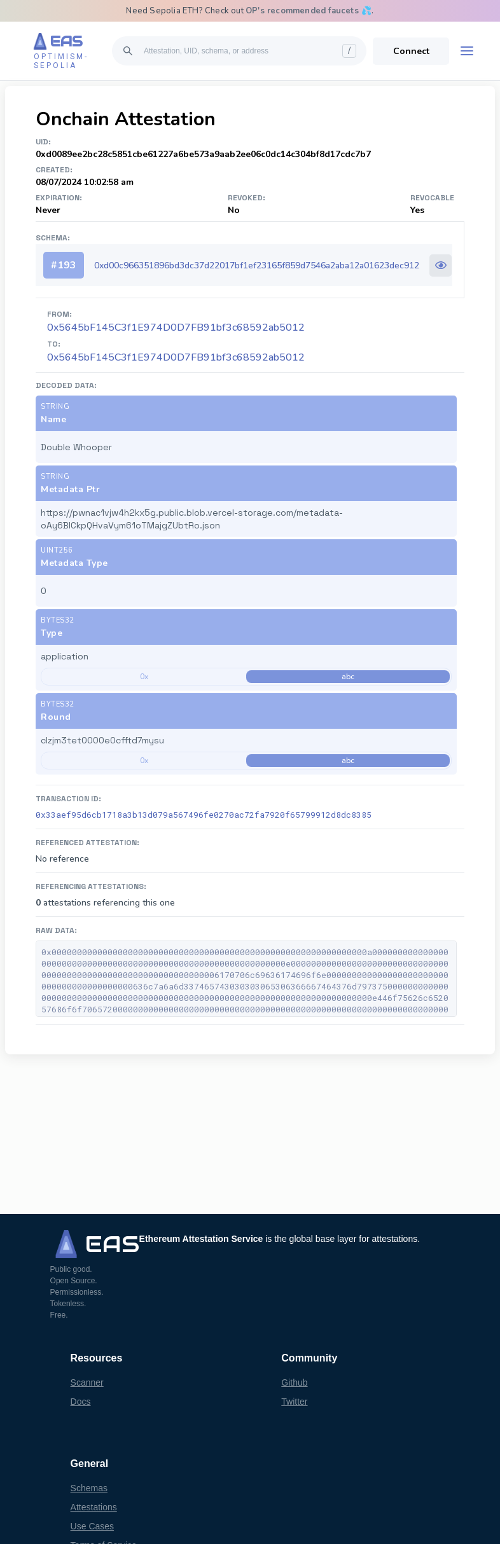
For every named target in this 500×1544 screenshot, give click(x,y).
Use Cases (92, 1526)
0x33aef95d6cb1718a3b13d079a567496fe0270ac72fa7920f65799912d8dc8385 (204, 814)
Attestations (94, 1507)
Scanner (87, 1382)
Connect (411, 51)
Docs (81, 1401)
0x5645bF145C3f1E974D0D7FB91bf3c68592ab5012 (176, 357)
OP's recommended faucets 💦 (309, 11)
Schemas (89, 1488)
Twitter (294, 1401)
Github (294, 1382)
